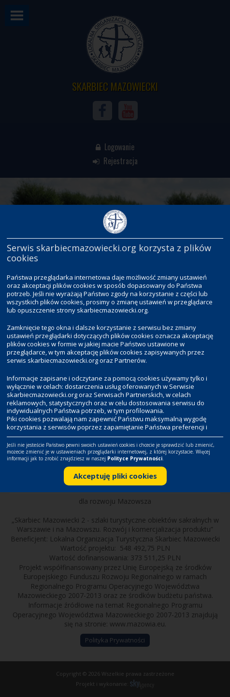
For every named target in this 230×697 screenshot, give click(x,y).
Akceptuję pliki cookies (115, 476)
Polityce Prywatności (134, 458)
